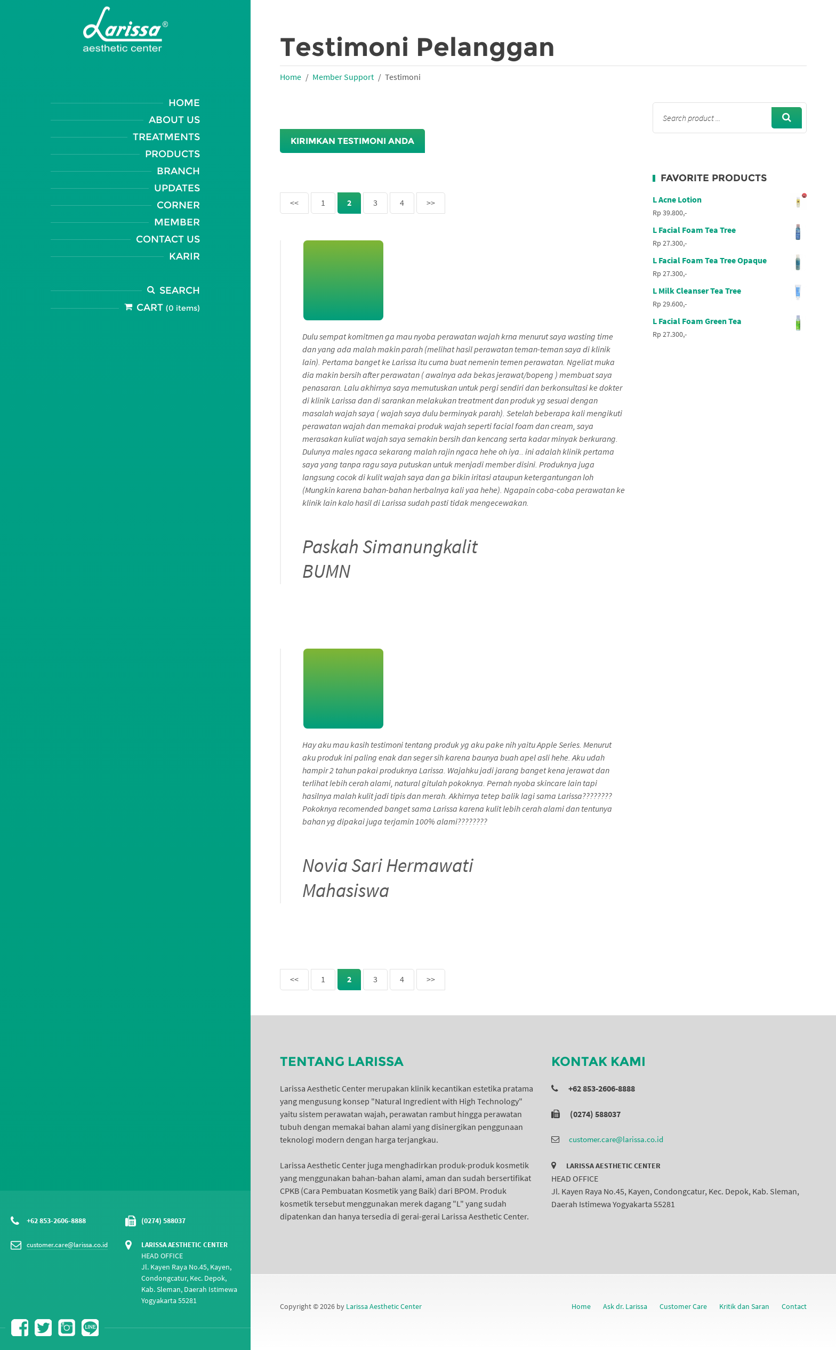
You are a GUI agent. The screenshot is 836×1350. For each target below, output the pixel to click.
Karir (184, 256)
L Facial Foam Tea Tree (730, 229)
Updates (177, 188)
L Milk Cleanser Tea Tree (730, 290)
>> (431, 202)
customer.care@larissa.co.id (67, 1244)
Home (184, 103)
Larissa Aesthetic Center (384, 1306)
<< (294, 202)
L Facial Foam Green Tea (730, 320)
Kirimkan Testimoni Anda (352, 141)
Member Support (343, 76)
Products (172, 154)
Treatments (166, 137)
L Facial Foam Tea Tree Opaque (730, 260)
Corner (178, 205)
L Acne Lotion (730, 199)
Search (179, 290)
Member (177, 222)
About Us (174, 120)
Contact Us (168, 239)
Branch (178, 171)
